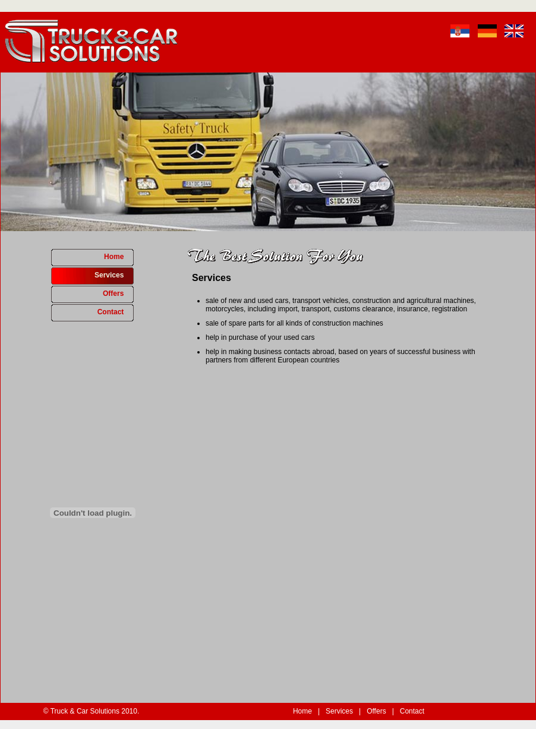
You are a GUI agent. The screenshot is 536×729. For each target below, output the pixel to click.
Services (114, 275)
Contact (115, 312)
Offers (118, 293)
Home (119, 257)
